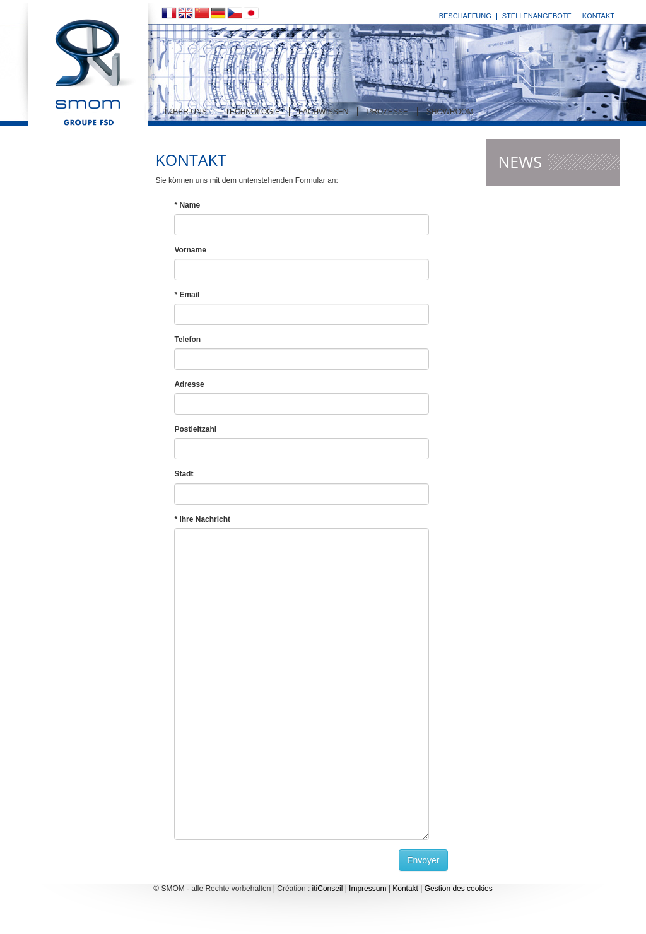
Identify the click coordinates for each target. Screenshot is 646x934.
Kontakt (598, 16)
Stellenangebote (537, 16)
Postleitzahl (195, 429)
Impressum (367, 888)
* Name (187, 205)
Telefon (187, 339)
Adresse (189, 384)
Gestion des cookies (459, 888)
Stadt (183, 474)
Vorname (190, 249)
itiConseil (327, 888)
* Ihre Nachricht (202, 519)
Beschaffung (465, 16)
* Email (186, 294)
